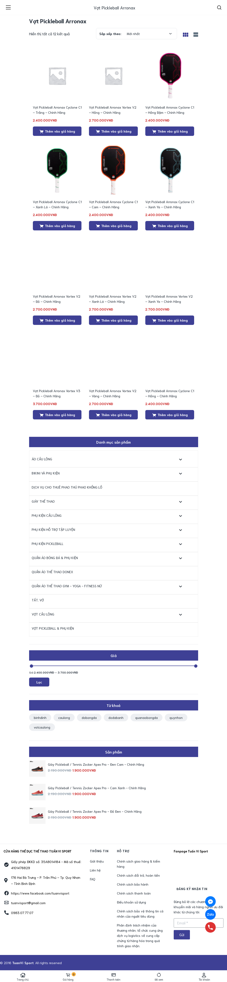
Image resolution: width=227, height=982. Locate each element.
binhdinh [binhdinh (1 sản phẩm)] (40, 717)
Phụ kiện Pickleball (47, 543)
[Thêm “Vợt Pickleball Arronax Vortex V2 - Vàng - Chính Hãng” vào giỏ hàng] (113, 414)
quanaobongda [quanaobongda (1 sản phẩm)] (146, 717)
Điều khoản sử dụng (131, 902)
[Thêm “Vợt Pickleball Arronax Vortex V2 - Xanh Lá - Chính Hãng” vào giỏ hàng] (113, 320)
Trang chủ (22, 977)
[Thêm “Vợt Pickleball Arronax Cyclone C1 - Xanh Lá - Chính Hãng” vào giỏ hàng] (57, 225)
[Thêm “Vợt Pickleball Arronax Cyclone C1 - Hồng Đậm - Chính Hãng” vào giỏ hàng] (169, 131)
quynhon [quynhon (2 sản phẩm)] (176, 717)
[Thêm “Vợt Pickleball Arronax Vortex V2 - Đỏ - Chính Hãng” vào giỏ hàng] (57, 320)
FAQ (92, 879)
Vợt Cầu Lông (43, 614)
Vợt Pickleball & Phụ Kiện (53, 628)
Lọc (39, 682)
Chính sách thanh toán (134, 893)
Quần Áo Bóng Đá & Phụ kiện (55, 558)
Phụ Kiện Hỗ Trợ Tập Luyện (53, 529)
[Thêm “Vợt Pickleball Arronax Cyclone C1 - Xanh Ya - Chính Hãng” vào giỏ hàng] (169, 225)
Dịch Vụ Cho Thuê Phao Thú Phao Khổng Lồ (67, 487)
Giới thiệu (97, 861)
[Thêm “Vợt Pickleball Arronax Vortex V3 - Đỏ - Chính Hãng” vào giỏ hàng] (57, 414)
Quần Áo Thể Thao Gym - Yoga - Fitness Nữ (67, 586)
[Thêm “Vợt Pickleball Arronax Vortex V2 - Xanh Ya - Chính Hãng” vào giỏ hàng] (169, 320)
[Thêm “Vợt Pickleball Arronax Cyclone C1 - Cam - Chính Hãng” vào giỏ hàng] (113, 225)
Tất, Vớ (38, 600)
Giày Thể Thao (43, 501)
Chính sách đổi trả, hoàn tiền (138, 875)
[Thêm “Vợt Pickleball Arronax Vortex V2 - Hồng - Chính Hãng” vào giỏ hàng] (113, 131)
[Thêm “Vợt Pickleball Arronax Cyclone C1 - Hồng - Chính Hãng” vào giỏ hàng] (169, 414)
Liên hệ (95, 870)
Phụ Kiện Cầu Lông (47, 515)
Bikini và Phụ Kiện (46, 473)
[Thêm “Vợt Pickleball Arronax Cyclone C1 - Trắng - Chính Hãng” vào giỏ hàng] (57, 131)
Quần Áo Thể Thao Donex (52, 572)
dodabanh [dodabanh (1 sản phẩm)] (115, 717)
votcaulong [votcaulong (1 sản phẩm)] (42, 727)
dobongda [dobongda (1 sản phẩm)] (89, 717)
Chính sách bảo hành (132, 884)
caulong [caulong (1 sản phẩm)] (64, 717)
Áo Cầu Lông (42, 459)
